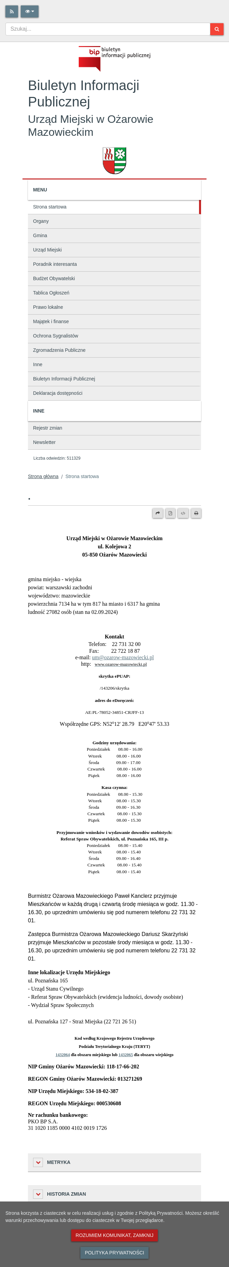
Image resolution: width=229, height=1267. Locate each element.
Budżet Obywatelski (54, 278)
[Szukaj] (217, 29)
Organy (41, 221)
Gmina (40, 235)
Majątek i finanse (51, 321)
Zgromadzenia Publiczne (59, 350)
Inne (37, 364)
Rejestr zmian (47, 428)
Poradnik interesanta (55, 264)
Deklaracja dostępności (57, 393)
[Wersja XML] (183, 513)
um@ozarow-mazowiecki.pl (123, 657)
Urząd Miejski (47, 250)
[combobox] (108, 29)
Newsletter (44, 442)
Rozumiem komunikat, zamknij (114, 1235)
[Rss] (11, 11)
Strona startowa (49, 207)
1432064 (63, 1054)
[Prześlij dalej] (158, 513)
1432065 (126, 1054)
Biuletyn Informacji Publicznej (64, 378)
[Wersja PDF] (170, 513)
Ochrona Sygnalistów (55, 336)
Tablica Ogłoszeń (51, 293)
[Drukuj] (196, 513)
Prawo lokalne (48, 307)
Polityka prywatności (114, 1252)
